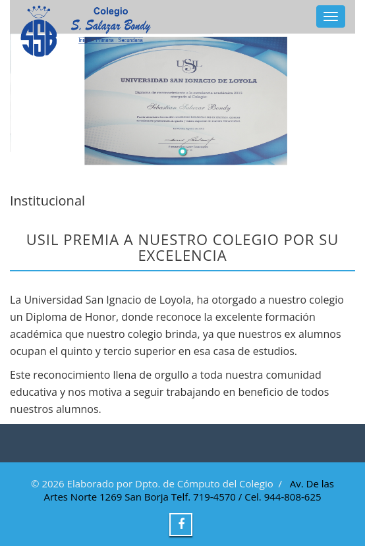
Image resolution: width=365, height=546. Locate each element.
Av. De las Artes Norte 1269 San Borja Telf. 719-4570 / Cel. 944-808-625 (188, 490)
